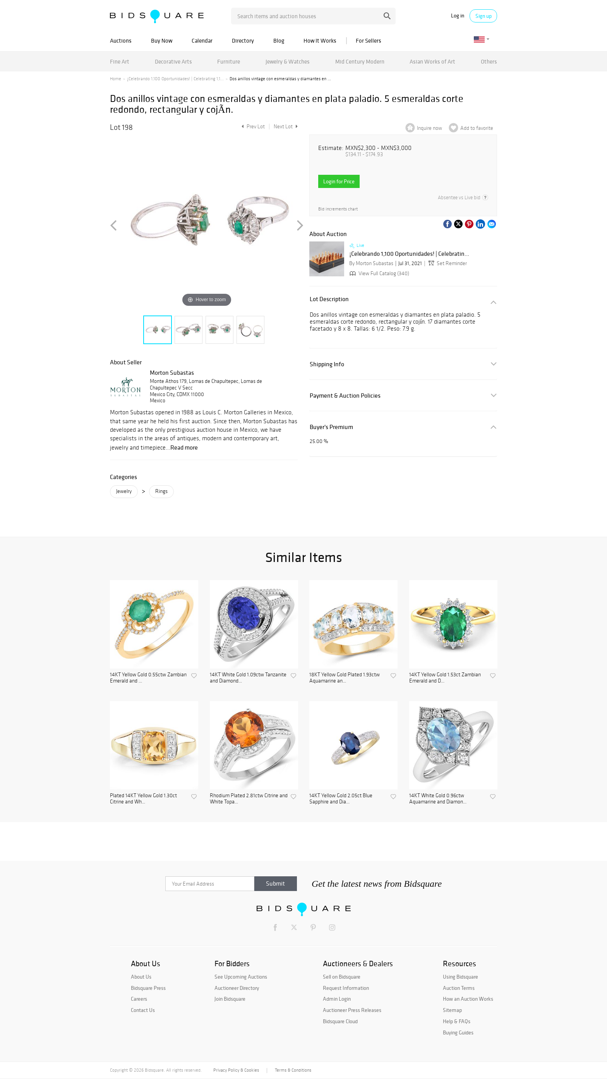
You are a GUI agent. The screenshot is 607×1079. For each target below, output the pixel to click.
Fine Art (119, 61)
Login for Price (339, 181)
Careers (139, 998)
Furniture (228, 61)
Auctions (121, 40)
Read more (184, 447)
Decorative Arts (173, 61)
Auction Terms (459, 987)
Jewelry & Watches (288, 61)
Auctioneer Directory (236, 987)
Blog (278, 40)
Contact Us (143, 1010)
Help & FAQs (456, 1021)
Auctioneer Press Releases (352, 1010)
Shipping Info (327, 364)
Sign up (483, 15)
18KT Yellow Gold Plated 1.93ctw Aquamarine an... (344, 678)
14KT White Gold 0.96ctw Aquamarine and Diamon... (437, 799)
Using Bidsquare (460, 976)
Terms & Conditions (293, 1070)
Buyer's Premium (331, 427)
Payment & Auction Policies (345, 395)
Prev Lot (252, 126)
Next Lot (286, 126)
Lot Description (329, 299)
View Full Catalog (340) (378, 273)
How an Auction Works (468, 998)
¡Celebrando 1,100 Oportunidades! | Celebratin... (409, 253)
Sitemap (452, 1010)
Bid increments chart (338, 209)
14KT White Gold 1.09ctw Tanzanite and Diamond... (248, 678)
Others (489, 61)
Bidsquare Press (148, 987)
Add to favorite (476, 128)
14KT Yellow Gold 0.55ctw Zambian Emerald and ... (148, 678)
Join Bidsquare (229, 998)
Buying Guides (458, 1032)
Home (115, 78)
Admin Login (337, 998)
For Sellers (368, 40)
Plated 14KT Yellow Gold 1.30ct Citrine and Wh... (143, 799)
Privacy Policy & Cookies (236, 1070)
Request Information (346, 987)
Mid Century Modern (359, 61)
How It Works (320, 40)
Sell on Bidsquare (341, 976)
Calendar (202, 40)
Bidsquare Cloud (340, 1021)
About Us (141, 976)
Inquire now (429, 128)
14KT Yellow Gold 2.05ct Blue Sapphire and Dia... (340, 799)
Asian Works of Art (432, 61)
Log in (457, 16)
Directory (243, 40)
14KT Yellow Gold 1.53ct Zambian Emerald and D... (445, 678)
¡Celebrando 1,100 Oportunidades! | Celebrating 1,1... (175, 78)
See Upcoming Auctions (240, 976)
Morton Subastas (172, 372)
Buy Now (161, 40)
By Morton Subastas (371, 263)
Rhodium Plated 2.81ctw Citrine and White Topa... (249, 799)
